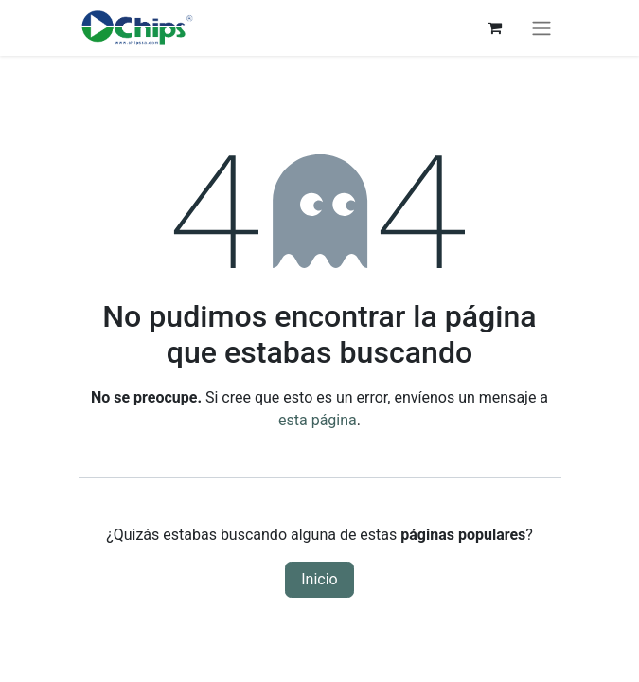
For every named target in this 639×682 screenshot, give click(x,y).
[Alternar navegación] (541, 28)
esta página (317, 420)
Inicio (319, 579)
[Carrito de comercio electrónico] (495, 27)
